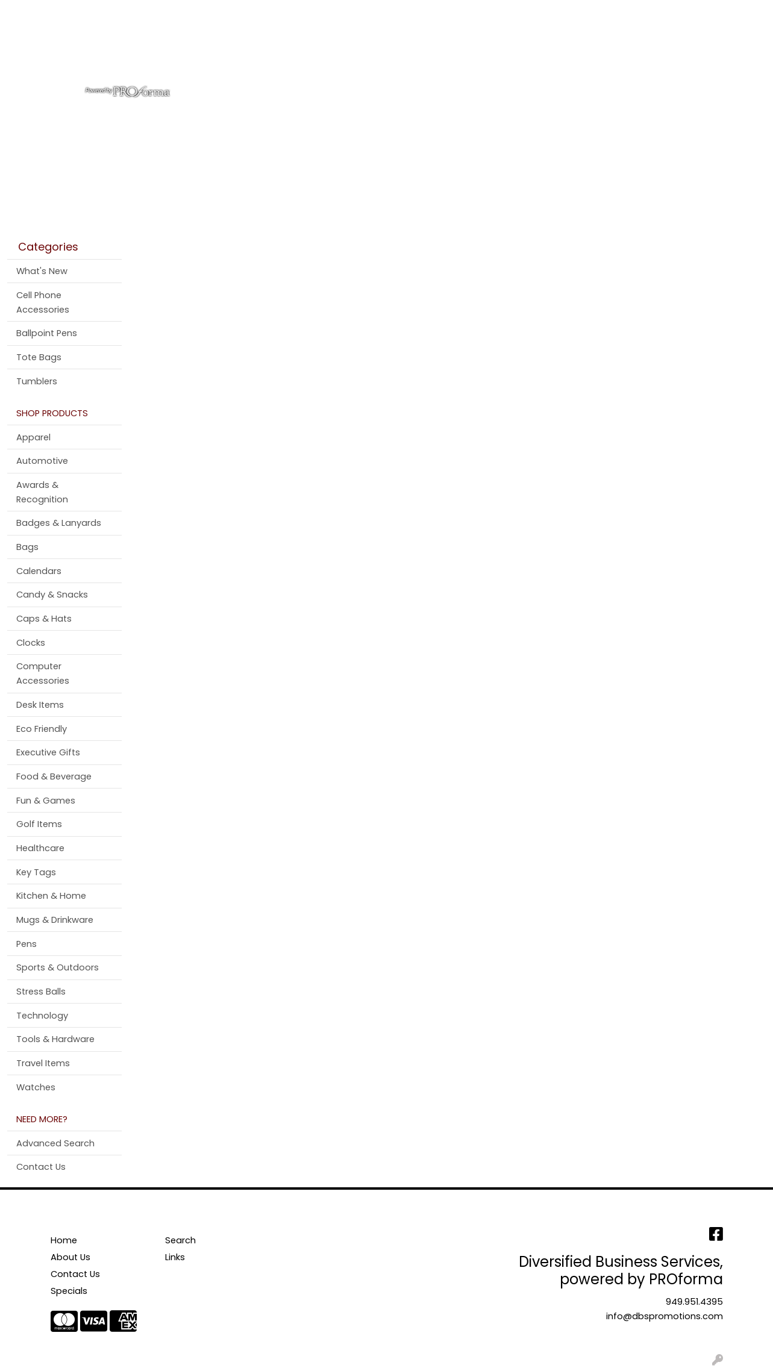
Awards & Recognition (42, 492)
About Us (69, 13)
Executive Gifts (48, 752)
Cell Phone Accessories (42, 302)
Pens (621, 53)
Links (175, 1257)
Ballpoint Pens (46, 333)
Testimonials (191, 13)
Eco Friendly (41, 729)
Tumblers (36, 381)
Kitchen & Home (51, 896)
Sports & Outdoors (57, 967)
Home (25, 13)
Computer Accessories (42, 673)
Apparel (298, 53)
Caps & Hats (44, 619)
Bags (348, 53)
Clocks (30, 643)
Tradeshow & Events (543, 53)
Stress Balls (41, 991)
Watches (35, 1087)
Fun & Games (45, 801)
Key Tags (36, 872)
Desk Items (40, 705)
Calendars (38, 571)
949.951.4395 (694, 1302)
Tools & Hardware (55, 1039)
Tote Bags (38, 357)
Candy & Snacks (52, 595)
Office (460, 53)
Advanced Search (55, 1143)
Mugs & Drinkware (54, 920)
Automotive (42, 461)
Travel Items (43, 1063)
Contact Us (126, 13)
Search (605, 13)
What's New (41, 271)
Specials (69, 1291)
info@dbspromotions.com (664, 1316)
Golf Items (39, 824)
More (663, 53)
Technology (42, 1016)
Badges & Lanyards (58, 523)
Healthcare (40, 848)
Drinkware (403, 53)
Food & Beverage (54, 776)
